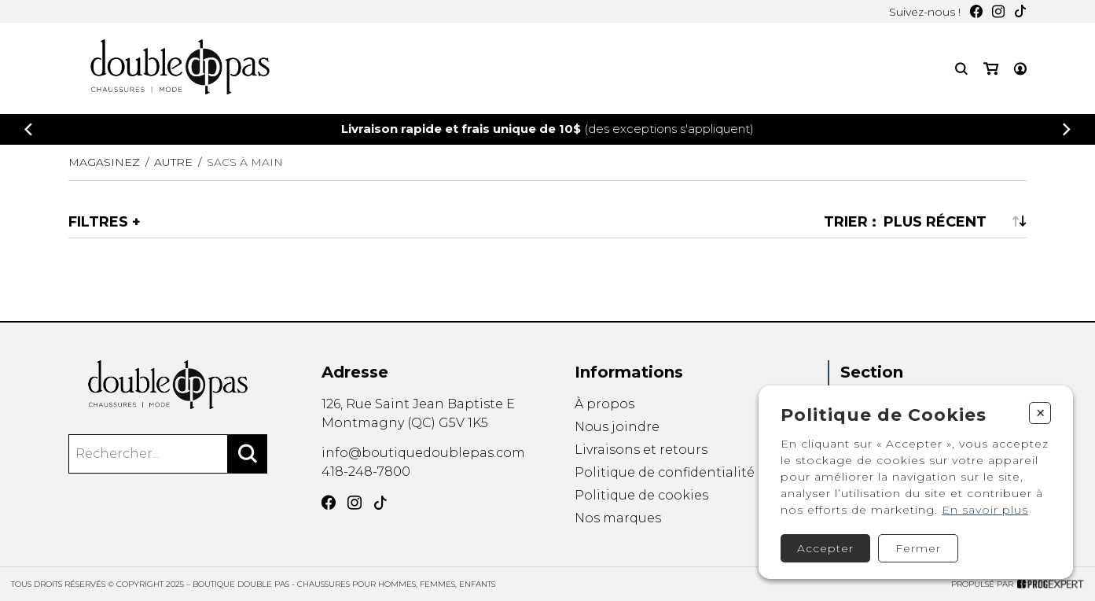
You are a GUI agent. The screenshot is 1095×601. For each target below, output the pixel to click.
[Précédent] (28, 129)
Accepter (825, 548)
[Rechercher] (247, 454)
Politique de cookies (641, 496)
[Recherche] (961, 68)
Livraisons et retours (641, 449)
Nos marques (618, 519)
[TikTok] (1020, 11)
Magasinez (104, 162)
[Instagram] (998, 11)
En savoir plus (985, 510)
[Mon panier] (990, 68)
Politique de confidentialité (665, 472)
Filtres (98, 221)
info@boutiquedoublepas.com (423, 452)
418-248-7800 (366, 471)
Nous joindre (617, 426)
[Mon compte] (1020, 68)
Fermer (918, 548)
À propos (604, 403)
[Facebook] (976, 11)
